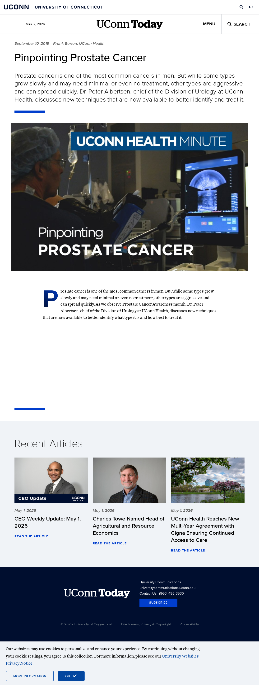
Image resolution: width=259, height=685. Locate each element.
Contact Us (148, 593)
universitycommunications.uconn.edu (167, 587)
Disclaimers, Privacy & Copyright (146, 624)
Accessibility (189, 624)
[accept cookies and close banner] (71, 676)
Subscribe (158, 602)
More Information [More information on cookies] (29, 676)
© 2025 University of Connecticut (86, 624)
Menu (209, 24)
